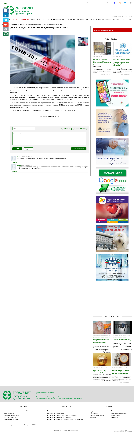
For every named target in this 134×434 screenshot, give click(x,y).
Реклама (93, 417)
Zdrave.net (56, 430)
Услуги (116, 20)
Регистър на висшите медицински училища (62, 415)
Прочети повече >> (106, 74)
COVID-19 (25, 20)
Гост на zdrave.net (56, 20)
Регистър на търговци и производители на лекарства (65, 419)
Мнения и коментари (77, 20)
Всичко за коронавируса (104, 30)
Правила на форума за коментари (74, 128)
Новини (15, 20)
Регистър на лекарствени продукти (59, 417)
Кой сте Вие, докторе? (100, 20)
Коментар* (49, 138)
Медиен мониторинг (97, 415)
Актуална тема (38, 20)
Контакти (126, 20)
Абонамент (94, 413)
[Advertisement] (92, 10)
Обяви (28, 411)
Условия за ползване (118, 411)
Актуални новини (10, 411)
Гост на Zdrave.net (10, 417)
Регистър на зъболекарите (56, 413)
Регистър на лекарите (54, 411)
